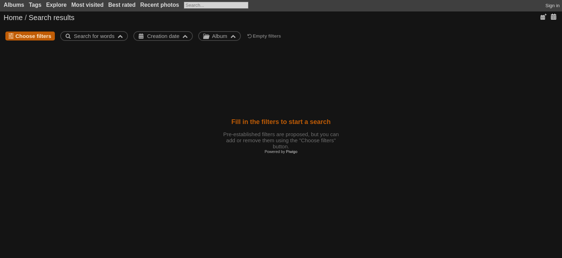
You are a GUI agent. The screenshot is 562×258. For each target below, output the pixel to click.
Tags (35, 5)
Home (13, 18)
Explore (56, 5)
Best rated (121, 5)
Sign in (553, 5)
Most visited (87, 5)
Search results (52, 18)
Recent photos (159, 5)
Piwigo (291, 151)
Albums (14, 5)
